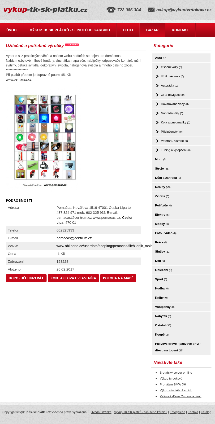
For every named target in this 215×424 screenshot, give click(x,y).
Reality (163, 187)
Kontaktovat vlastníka (73, 278)
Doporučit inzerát (26, 278)
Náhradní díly (172, 113)
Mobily (162, 224)
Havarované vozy (175, 104)
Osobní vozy (171, 67)
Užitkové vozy (172, 76)
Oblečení (163, 270)
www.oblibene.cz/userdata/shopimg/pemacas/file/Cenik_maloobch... (109, 246)
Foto (128, 30)
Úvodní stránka (101, 412)
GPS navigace (173, 94)
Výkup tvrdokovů (171, 378)
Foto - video (165, 233)
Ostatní (163, 325)
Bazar (152, 30)
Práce (161, 242)
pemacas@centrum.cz (74, 238)
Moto (160, 159)
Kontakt (180, 30)
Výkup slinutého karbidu (176, 390)
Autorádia (169, 85)
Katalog (206, 412)
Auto (160, 58)
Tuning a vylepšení (176, 150)
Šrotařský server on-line (176, 372)
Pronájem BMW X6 (173, 384)
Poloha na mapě (118, 278)
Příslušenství (171, 131)
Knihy (161, 297)
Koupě (161, 334)
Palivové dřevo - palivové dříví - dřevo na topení (178, 347)
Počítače (163, 205)
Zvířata (162, 196)
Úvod (11, 30)
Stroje (162, 168)
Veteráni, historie (174, 141)
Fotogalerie (177, 412)
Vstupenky (165, 307)
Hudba (161, 288)
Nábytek (163, 316)
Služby (162, 251)
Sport (161, 279)
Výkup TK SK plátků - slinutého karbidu (70, 30)
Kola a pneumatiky (175, 122)
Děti (160, 260)
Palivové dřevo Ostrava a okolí (180, 396)
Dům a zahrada (168, 177)
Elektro (162, 214)
